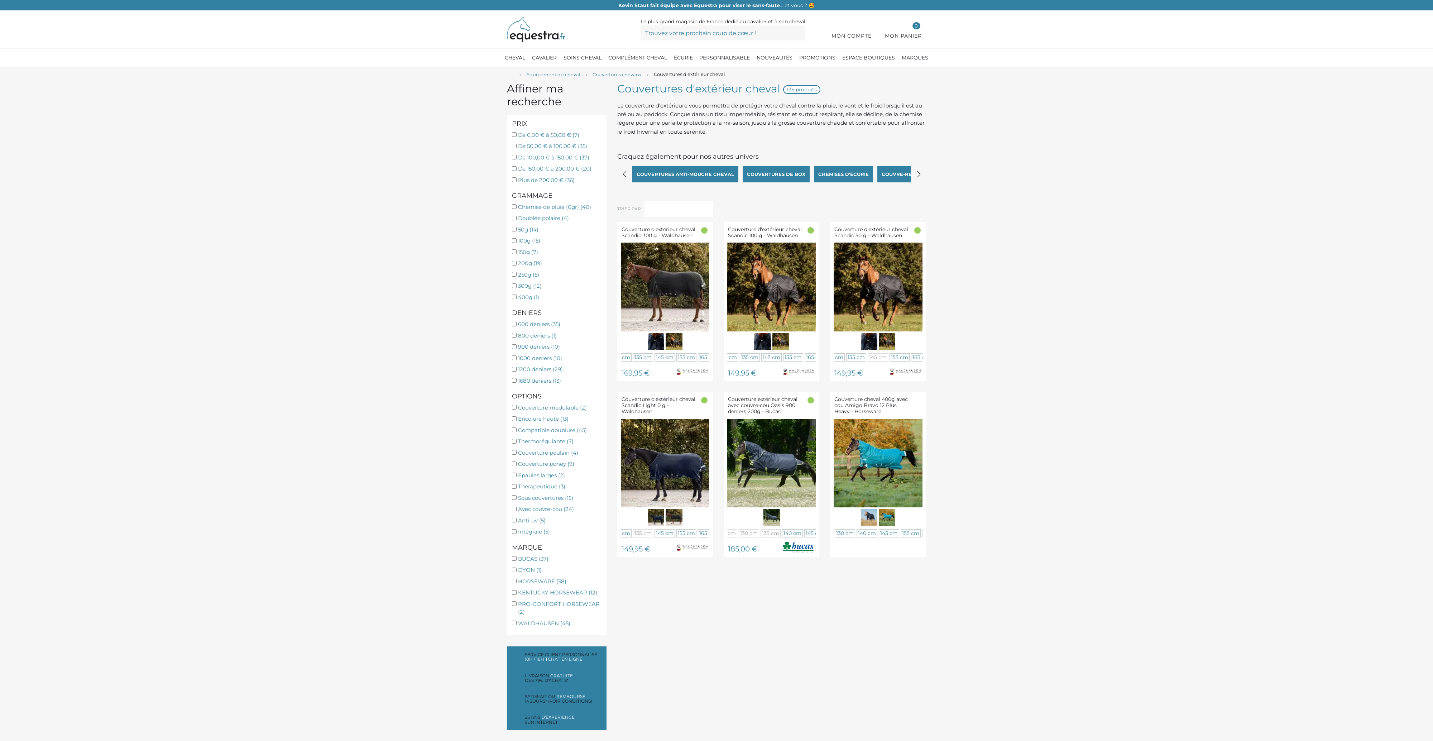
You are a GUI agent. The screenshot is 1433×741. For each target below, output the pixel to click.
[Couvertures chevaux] (617, 74)
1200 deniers (540, 369)
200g (530, 263)
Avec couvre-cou (546, 509)
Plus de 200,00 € (546, 180)
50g (528, 229)
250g (528, 274)
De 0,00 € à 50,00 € (548, 135)
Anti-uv (532, 520)
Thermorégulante (546, 441)
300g (530, 285)
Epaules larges (541, 475)
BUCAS (533, 558)
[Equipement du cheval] (553, 74)
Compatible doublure (552, 430)
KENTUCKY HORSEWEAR (557, 592)
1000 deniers (540, 358)
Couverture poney (546, 463)
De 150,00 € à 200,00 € (554, 168)
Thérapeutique (541, 486)
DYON (530, 569)
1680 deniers (539, 380)
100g (529, 240)
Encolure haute (543, 418)
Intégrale (534, 531)
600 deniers (539, 324)
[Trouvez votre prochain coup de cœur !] (723, 32)
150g (528, 252)
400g (528, 297)
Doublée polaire (543, 218)
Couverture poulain (548, 452)
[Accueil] (510, 75)
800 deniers (537, 335)
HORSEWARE (542, 581)
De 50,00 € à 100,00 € (552, 146)
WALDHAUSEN (544, 623)
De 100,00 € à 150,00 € (553, 157)
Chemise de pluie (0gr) (554, 207)
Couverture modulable (552, 407)
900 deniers (539, 346)
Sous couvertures (545, 497)
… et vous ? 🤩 (716, 5)
